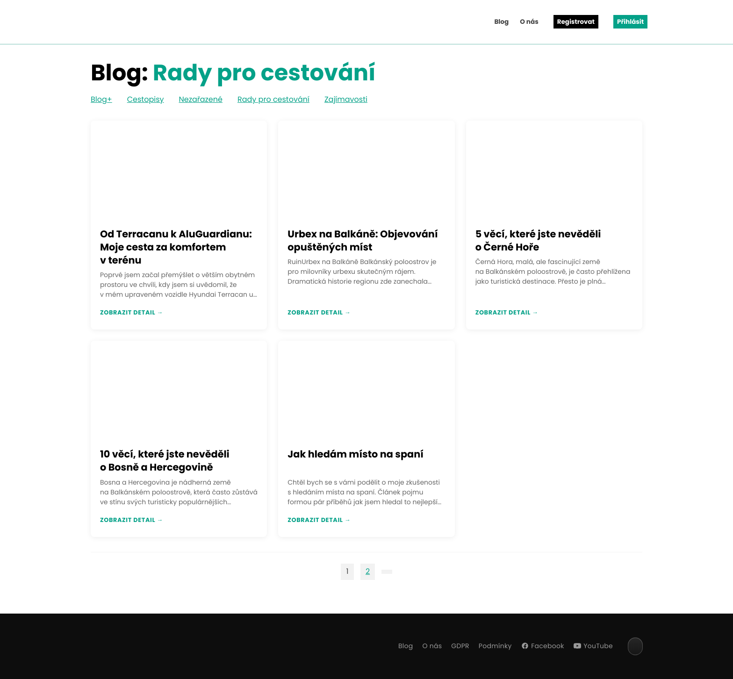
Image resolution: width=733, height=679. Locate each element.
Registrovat (576, 21)
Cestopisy (145, 99)
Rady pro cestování (273, 99)
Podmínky (495, 645)
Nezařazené (201, 99)
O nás (529, 21)
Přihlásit (630, 21)
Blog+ (101, 99)
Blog (501, 21)
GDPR (460, 645)
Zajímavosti (345, 99)
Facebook (542, 645)
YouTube (593, 645)
